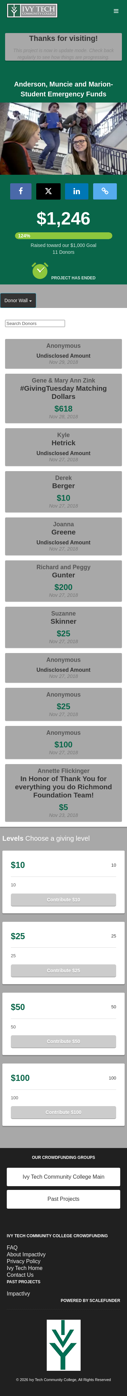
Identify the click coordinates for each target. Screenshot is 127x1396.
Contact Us (20, 1275)
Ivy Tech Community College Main (64, 1177)
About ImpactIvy (26, 1254)
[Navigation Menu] (116, 11)
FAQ (12, 1248)
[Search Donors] (35, 323)
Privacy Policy (24, 1261)
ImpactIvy (18, 1294)
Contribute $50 (63, 1041)
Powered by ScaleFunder (90, 1300)
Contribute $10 (63, 899)
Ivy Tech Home (25, 1268)
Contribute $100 (64, 1112)
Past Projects (63, 1199)
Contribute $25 (63, 970)
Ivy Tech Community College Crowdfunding (57, 1236)
